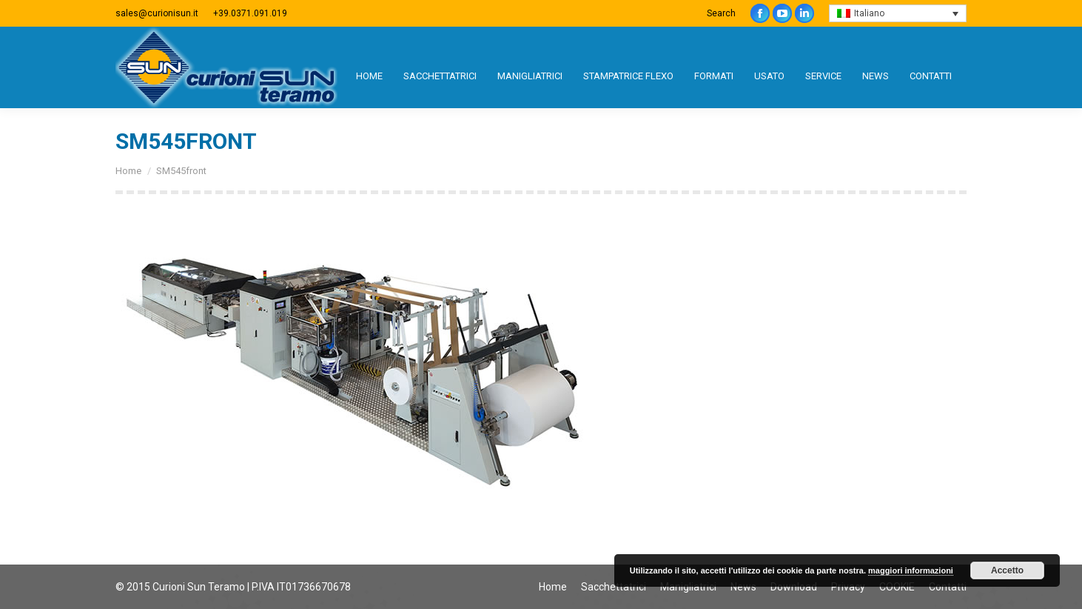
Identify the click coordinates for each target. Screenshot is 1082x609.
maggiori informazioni (910, 570)
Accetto (1007, 570)
